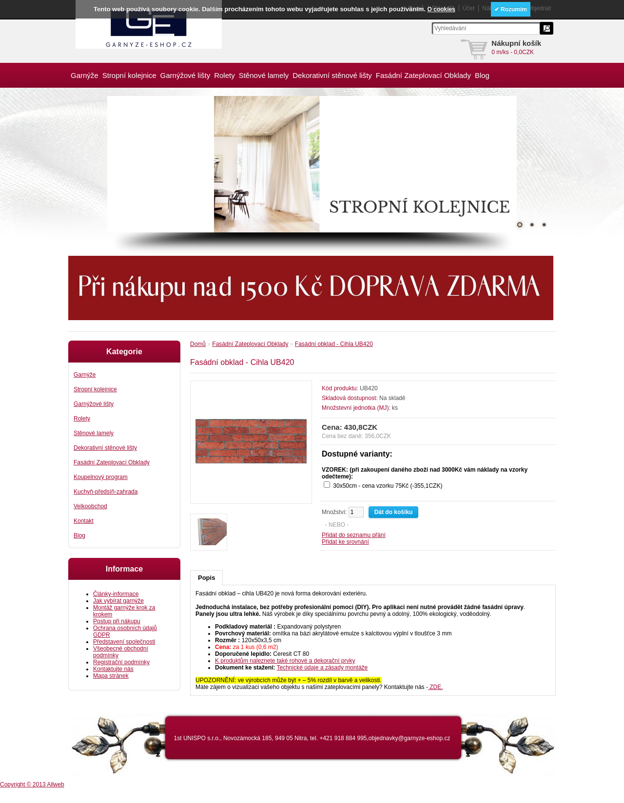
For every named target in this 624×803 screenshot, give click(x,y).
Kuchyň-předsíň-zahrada (105, 491)
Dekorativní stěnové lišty (332, 75)
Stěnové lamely (264, 75)
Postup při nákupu (116, 621)
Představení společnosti (124, 641)
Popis (206, 577)
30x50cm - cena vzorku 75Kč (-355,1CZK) (387, 485)
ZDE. (435, 687)
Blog (482, 75)
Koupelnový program (101, 477)
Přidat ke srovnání (345, 541)
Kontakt (84, 520)
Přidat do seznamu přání (354, 535)
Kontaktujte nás (113, 669)
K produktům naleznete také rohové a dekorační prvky (285, 660)
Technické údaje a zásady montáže (322, 667)
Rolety (224, 75)
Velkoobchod (90, 506)
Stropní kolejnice (129, 75)
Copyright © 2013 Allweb (32, 784)
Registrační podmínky (121, 662)
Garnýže (84, 75)
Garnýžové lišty (185, 75)
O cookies (441, 9)
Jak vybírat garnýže (118, 600)
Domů (198, 344)
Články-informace (115, 594)
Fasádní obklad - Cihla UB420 (334, 344)
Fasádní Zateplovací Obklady (423, 75)
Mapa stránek (111, 675)
